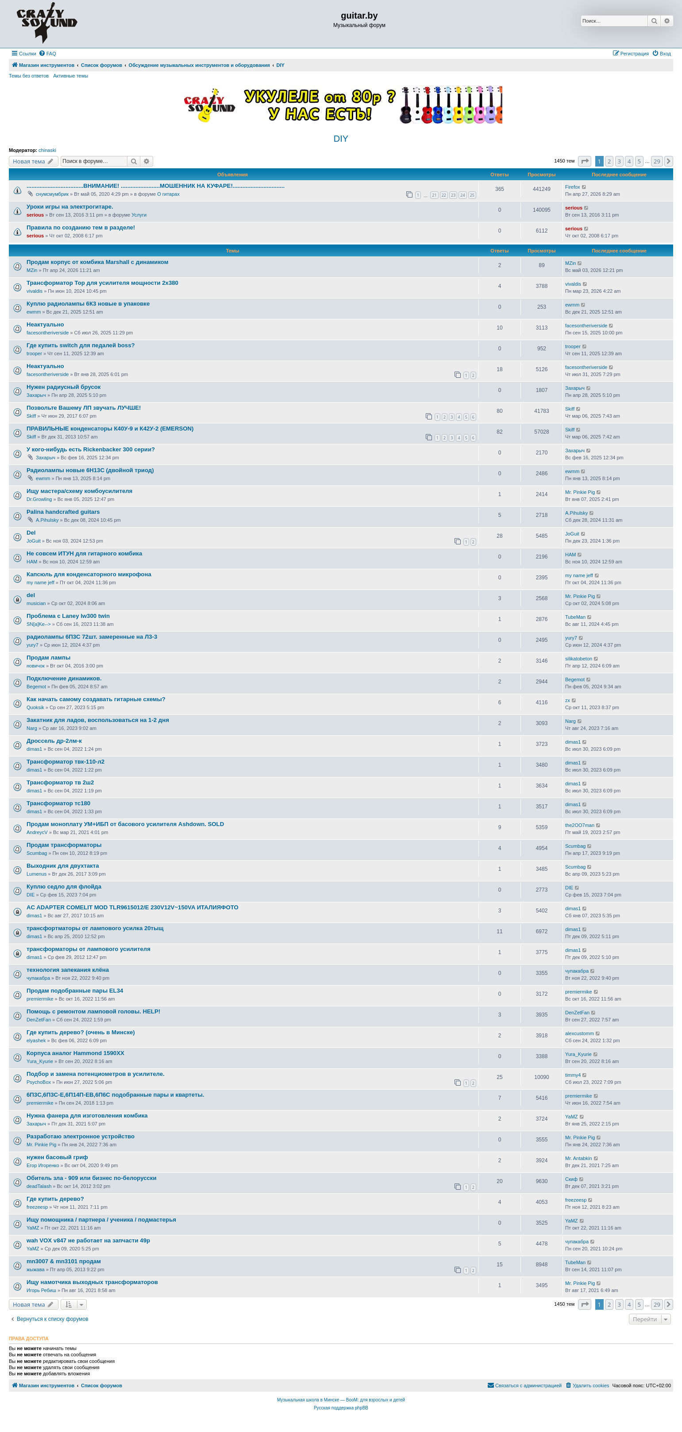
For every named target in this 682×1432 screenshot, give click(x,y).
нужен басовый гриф (57, 1157)
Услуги (138, 214)
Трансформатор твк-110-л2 (65, 761)
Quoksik (35, 707)
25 (472, 195)
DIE (31, 894)
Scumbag (37, 853)
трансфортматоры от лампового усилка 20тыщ (95, 928)
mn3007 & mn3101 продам (64, 1261)
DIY (341, 139)
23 (453, 195)
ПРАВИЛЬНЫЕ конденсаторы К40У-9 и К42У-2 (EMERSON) (110, 428)
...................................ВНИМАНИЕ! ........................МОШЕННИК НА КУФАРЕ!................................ (156, 185)
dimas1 (34, 749)
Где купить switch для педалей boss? (81, 345)
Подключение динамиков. (64, 678)
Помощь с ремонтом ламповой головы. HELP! (93, 1011)
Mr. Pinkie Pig (580, 492)
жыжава (36, 1269)
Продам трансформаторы (64, 845)
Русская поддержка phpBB (341, 1407)
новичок (36, 665)
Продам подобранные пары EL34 (75, 990)
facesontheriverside (48, 332)
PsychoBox (39, 1082)
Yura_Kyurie (40, 1061)
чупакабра (38, 978)
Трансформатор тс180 (58, 803)
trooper (34, 353)
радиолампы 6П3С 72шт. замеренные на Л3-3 (92, 636)
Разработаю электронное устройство (81, 1136)
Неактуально (45, 324)
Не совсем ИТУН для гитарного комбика (84, 553)
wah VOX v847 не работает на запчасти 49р (88, 1240)
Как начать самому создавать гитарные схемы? (96, 699)
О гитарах (168, 194)
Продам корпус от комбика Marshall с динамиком (98, 262)
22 (444, 195)
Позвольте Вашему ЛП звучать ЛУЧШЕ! (84, 407)
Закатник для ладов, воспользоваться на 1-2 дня (98, 720)
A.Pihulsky (47, 520)
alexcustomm (579, 1033)
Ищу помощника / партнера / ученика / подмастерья (101, 1219)
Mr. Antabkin (578, 1158)
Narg (32, 728)
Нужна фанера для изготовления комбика (87, 1115)
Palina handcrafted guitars (63, 511)
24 (462, 195)
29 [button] (657, 161)
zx (567, 700)
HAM (32, 561)
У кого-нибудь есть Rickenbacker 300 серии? (91, 449)
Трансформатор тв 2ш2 (60, 782)
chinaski (47, 150)
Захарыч (36, 395)
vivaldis (34, 291)
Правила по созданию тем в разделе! (81, 227)
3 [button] (619, 161)
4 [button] (629, 161)
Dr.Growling (39, 499)
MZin (32, 270)
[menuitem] (47, 53)
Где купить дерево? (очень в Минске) (81, 1032)
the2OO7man (579, 825)
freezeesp (37, 1207)
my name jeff (40, 582)
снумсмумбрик (52, 194)
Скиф (571, 1179)
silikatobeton (578, 658)
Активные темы (70, 75)
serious (35, 214)
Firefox (572, 187)
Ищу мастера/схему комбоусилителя (79, 491)
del (31, 595)
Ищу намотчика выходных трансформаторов (92, 1282)
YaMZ (571, 1116)
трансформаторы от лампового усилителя (88, 949)
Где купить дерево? (55, 1198)
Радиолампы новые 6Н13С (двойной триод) (90, 470)
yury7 (33, 645)
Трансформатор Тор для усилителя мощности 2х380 (102, 282)
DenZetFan (39, 1019)
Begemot (36, 686)
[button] (584, 161)
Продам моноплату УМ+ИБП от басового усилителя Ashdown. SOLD (125, 824)
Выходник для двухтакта (63, 865)
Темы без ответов (29, 75)
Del (31, 532)
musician (36, 603)
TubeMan (575, 617)
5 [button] (639, 161)
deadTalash (39, 1186)
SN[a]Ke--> (39, 624)
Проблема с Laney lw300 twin (68, 616)
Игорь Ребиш (41, 1290)
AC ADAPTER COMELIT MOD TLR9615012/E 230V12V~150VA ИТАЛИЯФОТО (133, 907)
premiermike (40, 998)
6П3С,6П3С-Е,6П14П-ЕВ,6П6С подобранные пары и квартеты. (115, 1094)
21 (434, 195)
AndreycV (37, 832)
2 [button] (609, 161)
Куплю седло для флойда (64, 886)
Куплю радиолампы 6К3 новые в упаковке (88, 303)
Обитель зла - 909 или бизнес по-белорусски (92, 1178)
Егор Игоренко (43, 1165)
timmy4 (573, 1075)
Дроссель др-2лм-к (54, 740)
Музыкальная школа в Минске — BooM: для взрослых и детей (341, 1399)
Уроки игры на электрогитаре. (70, 206)
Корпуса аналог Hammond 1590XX (75, 1053)
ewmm (34, 311)
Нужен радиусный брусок (63, 387)
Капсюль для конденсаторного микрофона (89, 574)
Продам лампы (48, 657)
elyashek (36, 1040)
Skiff (31, 416)
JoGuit (34, 540)
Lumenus (36, 874)
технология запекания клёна (68, 969)
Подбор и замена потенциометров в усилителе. (96, 1074)
